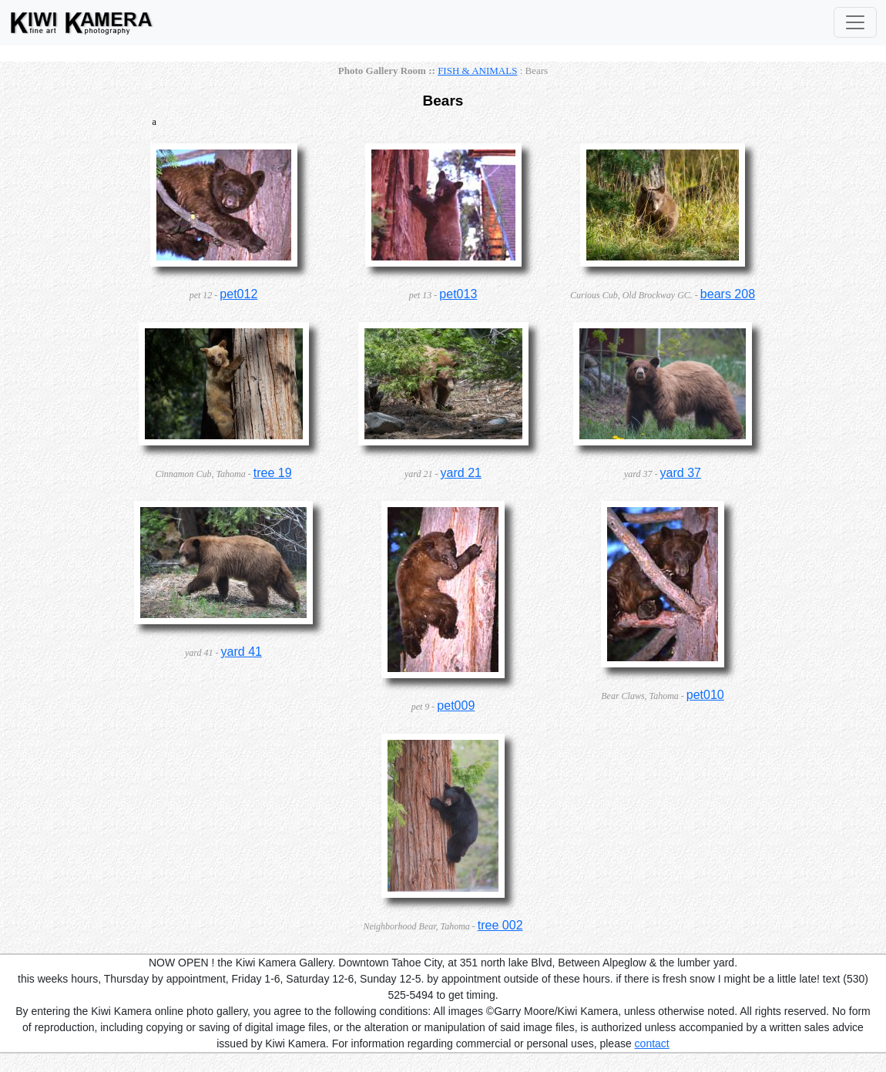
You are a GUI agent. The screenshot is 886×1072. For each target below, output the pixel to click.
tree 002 (500, 925)
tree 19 (272, 472)
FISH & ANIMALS (477, 70)
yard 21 (461, 472)
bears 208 (727, 294)
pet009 (456, 705)
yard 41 (241, 651)
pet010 (705, 694)
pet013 (458, 294)
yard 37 (680, 472)
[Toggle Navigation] (855, 22)
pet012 (238, 294)
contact (652, 1043)
